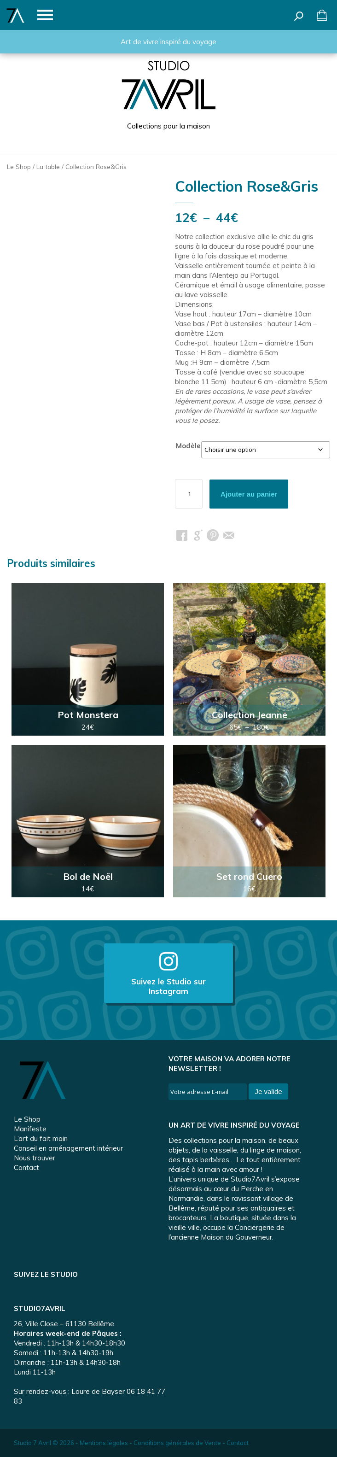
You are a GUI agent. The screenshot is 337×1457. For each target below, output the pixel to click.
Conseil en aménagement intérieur (68, 1148)
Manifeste (30, 1128)
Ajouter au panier (249, 494)
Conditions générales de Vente (177, 1442)
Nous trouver (34, 1157)
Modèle (188, 445)
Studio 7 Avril (32, 1442)
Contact (26, 1167)
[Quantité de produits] (189, 494)
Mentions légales (104, 1442)
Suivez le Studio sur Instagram (168, 973)
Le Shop (19, 166)
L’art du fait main (41, 1138)
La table (48, 166)
